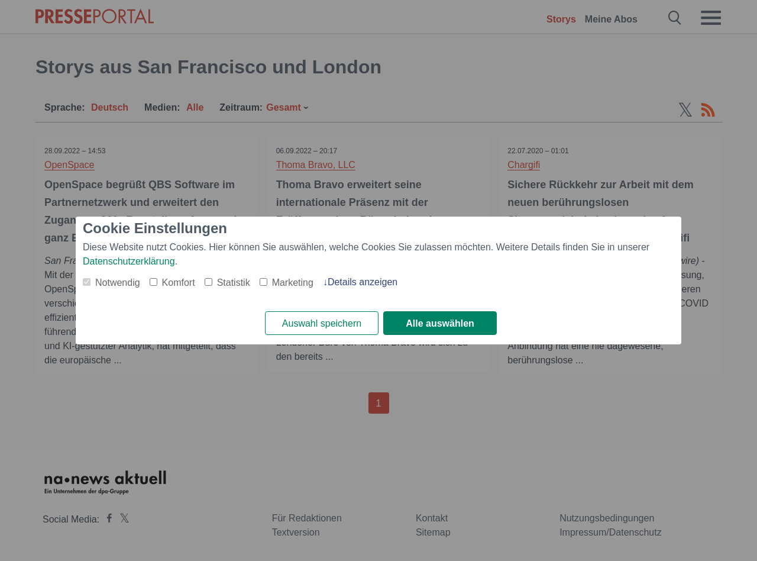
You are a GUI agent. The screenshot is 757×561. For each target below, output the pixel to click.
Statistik (233, 283)
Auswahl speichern (321, 323)
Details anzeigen (362, 282)
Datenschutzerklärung (129, 261)
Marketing (292, 283)
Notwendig (117, 283)
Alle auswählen (440, 323)
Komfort (178, 283)
